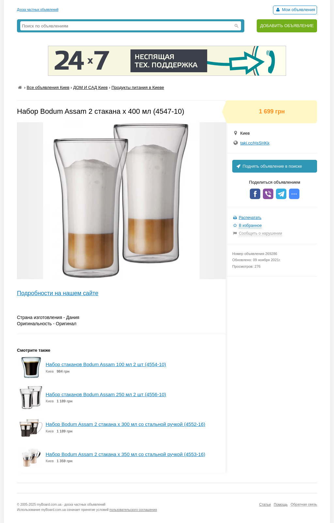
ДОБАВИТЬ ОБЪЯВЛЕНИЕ (287, 25)
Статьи (265, 504)
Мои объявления (295, 9)
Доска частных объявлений (37, 9)
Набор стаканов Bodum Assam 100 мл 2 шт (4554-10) (106, 364)
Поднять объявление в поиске (268, 166)
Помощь (281, 504)
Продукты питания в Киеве (138, 87)
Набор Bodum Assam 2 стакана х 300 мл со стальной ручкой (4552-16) (125, 424)
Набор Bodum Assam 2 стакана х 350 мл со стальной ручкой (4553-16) (125, 454)
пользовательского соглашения (133, 510)
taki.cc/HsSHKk (255, 143)
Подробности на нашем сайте (58, 293)
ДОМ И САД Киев (90, 87)
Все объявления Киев (48, 87)
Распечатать (250, 217)
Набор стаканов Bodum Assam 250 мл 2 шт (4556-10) (106, 394)
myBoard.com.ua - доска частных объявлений (71, 504)
